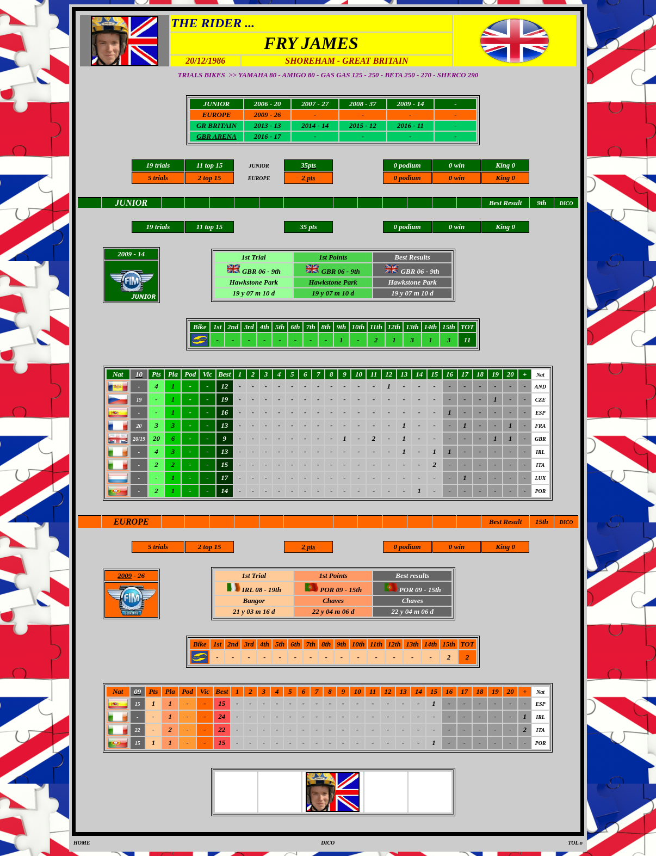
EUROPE (131, 521)
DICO (566, 522)
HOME (81, 843)
